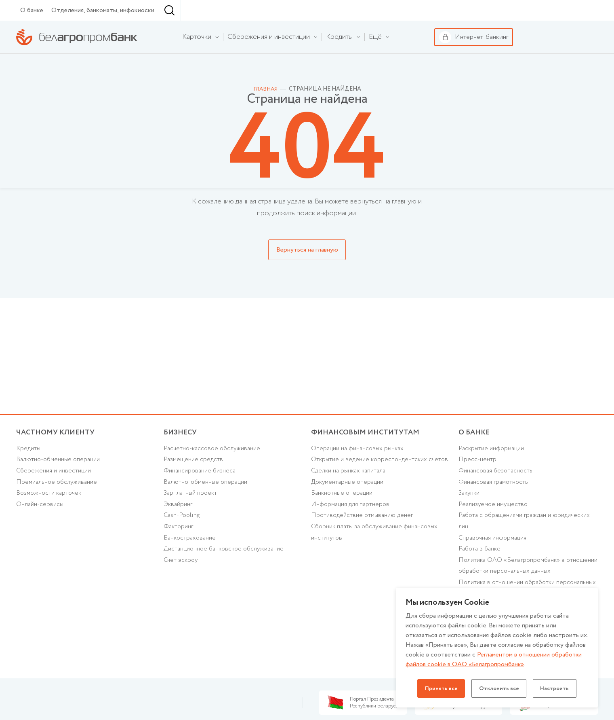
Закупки (470, 517)
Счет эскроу (182, 587)
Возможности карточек (50, 517)
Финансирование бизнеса (201, 494)
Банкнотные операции (343, 529)
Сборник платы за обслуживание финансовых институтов (378, 569)
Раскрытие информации (493, 471)
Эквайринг (179, 529)
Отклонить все (499, 688)
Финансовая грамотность (494, 505)
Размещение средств (194, 482)
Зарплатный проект (192, 517)
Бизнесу (113, 10)
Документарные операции (349, 517)
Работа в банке (480, 575)
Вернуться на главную (307, 270)
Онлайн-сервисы (40, 529)
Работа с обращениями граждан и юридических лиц (527, 546)
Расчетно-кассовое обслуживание (214, 471)
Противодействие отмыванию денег (364, 552)
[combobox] (222, 31)
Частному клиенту (40, 10)
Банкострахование (191, 564)
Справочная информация (494, 564)
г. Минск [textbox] (224, 31)
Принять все (439, 688)
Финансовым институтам (181, 10)
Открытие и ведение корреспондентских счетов (371, 488)
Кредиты (28, 471)
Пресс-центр (477, 482)
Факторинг (179, 552)
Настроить (557, 688)
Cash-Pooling (183, 540)
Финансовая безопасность (497, 494)
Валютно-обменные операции (60, 482)
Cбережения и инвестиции (55, 494)
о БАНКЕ (474, 454)
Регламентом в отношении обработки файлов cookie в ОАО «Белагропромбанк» (495, 659)
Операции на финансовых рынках (359, 471)
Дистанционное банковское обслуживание (227, 575)
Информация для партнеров (351, 540)
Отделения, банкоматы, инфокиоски (102, 31)
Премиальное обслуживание (58, 505)
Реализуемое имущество (494, 529)
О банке (31, 31)
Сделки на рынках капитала (350, 505)
